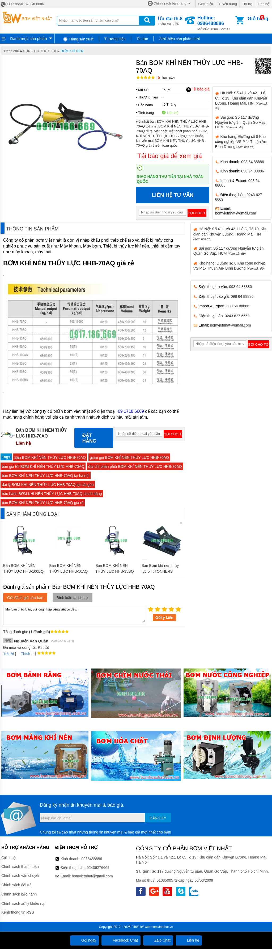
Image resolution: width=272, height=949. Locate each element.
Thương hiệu (115, 39)
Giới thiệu (205, 4)
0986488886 (91, 859)
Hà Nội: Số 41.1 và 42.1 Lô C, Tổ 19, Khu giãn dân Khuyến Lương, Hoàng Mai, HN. (241, 100)
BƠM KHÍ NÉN (72, 51)
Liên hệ (263, 4)
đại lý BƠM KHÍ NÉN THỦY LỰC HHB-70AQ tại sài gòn (48, 484)
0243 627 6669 (237, 316)
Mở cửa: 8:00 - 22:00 (215, 23)
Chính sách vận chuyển (20, 875)
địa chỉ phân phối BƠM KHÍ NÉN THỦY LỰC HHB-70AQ (135, 466)
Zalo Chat (158, 940)
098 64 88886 (252, 162)
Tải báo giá (197, 89)
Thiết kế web (141, 927)
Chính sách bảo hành (19, 894)
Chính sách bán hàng (170, 3)
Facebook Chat (121, 940)
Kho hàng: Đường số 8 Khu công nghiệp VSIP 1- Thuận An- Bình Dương (241, 141)
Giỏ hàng (258, 18)
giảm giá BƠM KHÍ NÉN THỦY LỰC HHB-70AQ (129, 457)
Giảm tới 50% (170, 20)
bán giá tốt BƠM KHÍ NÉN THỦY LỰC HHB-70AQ (43, 466)
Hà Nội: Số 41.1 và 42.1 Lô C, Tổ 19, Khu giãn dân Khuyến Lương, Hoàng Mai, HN (230, 233)
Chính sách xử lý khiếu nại (23, 903)
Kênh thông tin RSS (17, 912)
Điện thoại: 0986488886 (22, 4)
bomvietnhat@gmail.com (235, 213)
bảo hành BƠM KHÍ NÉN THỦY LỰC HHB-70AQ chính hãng (52, 494)
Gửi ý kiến (164, 618)
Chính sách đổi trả (16, 885)
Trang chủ (11, 51)
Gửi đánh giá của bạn (25, 598)
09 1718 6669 (131, 411)
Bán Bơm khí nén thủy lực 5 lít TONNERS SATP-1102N (160, 571)
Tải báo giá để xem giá (169, 155)
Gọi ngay (84, 940)
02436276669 (98, 867)
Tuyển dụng (228, 4)
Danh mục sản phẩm (28, 38)
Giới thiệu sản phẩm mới (179, 39)
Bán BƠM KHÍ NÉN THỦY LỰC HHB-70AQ (50, 457)
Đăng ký (158, 818)
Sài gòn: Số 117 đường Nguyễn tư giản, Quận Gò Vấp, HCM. (241, 122)
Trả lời (8, 654)
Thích (23, 653)
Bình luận (166, 78)
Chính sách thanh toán (20, 866)
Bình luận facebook (72, 598)
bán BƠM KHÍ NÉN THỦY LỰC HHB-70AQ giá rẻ (42, 503)
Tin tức (142, 39)
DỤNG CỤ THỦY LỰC (40, 51)
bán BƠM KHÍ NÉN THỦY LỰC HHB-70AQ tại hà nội (45, 475)
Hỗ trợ (247, 4)
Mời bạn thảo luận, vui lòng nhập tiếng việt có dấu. (75, 614)
